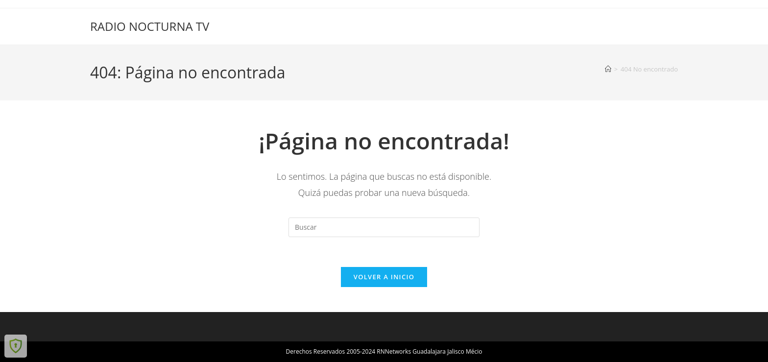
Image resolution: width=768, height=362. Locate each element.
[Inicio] (608, 69)
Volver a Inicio (384, 276)
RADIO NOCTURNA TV (149, 26)
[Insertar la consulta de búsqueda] (384, 227)
